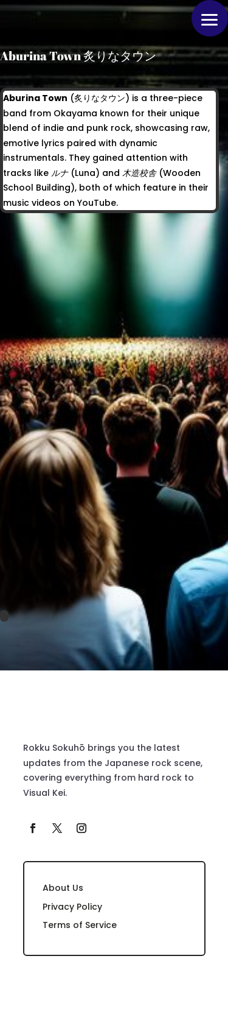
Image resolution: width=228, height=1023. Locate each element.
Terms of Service (80, 925)
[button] (210, 18)
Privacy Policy (72, 907)
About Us (63, 888)
